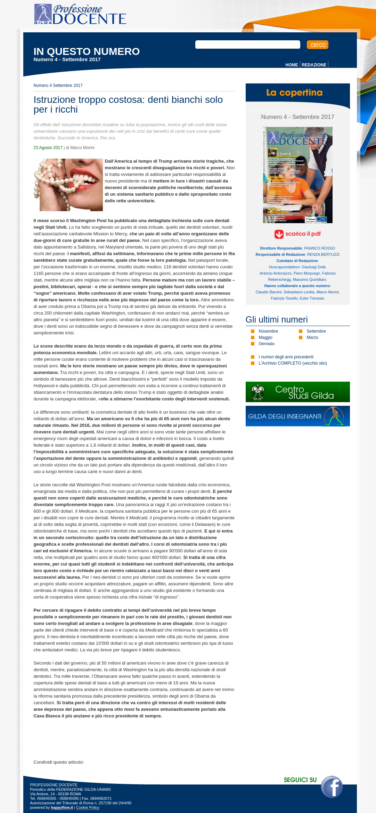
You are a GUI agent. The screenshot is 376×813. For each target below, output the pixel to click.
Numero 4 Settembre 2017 (58, 85)
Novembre (268, 331)
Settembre (316, 331)
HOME (292, 65)
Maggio (265, 337)
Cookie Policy (87, 807)
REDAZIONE (314, 65)
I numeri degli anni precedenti (286, 357)
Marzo (312, 337)
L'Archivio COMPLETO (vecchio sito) (293, 363)
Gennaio (267, 343)
